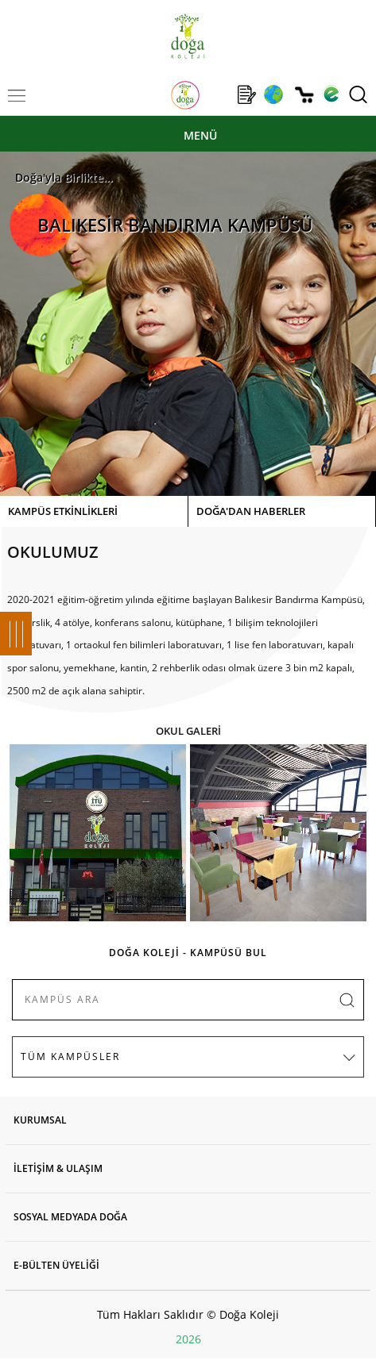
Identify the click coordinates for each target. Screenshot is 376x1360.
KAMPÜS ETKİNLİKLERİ (63, 511)
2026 (188, 1339)
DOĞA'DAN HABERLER (250, 511)
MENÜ (200, 135)
